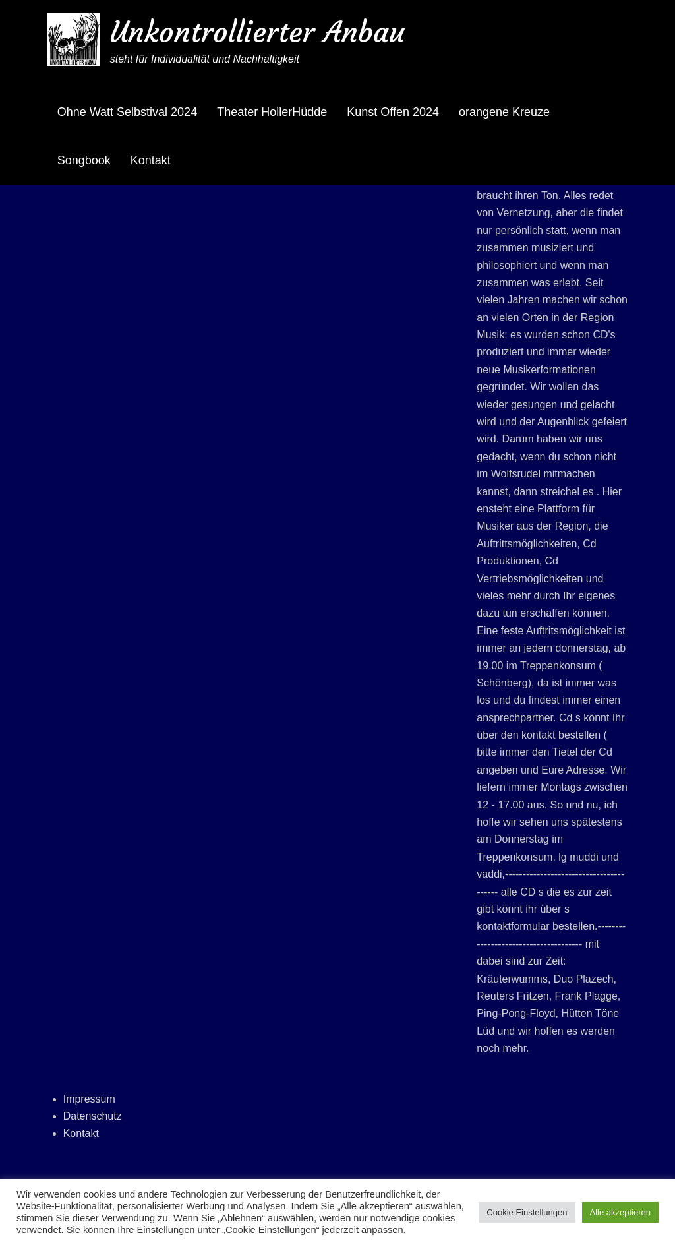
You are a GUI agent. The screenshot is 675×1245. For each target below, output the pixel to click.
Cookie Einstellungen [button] (526, 1212)
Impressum (89, 1099)
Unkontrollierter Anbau (257, 32)
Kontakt (151, 160)
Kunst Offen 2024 (393, 112)
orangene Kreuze (504, 112)
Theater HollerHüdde (272, 112)
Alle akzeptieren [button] (620, 1212)
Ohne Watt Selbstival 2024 (127, 112)
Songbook (84, 160)
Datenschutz (92, 1116)
